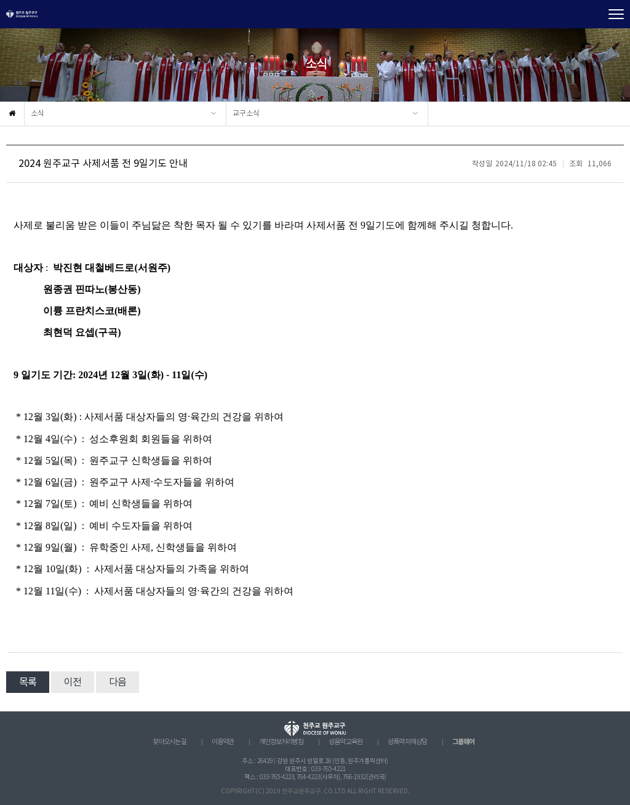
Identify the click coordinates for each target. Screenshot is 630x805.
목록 (27, 682)
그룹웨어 (463, 742)
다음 (117, 682)
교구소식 (246, 114)
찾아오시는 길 (169, 742)
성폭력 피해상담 (407, 742)
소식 (37, 114)
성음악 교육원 (345, 742)
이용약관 (223, 742)
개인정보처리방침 (281, 742)
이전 (72, 682)
